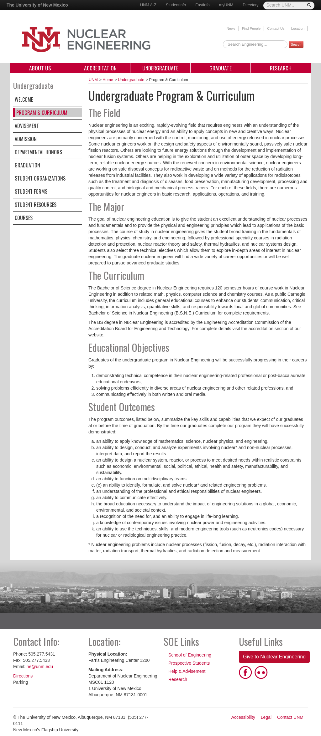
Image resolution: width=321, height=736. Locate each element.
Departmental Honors (38, 152)
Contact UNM (290, 717)
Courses (24, 218)
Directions (23, 675)
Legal (266, 717)
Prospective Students (189, 663)
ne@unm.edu (40, 666)
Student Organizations (40, 178)
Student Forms (31, 191)
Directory (250, 5)
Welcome (24, 99)
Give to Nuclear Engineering (274, 656)
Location (297, 28)
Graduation (27, 165)
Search (296, 44)
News (231, 28)
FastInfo (202, 5)
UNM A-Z (148, 5)
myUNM (226, 5)
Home (108, 80)
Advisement (27, 126)
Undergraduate (160, 68)
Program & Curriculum (41, 112)
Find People (251, 28)
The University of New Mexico (37, 5)
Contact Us (275, 28)
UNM (93, 80)
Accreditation (100, 68)
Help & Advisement (186, 671)
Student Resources (35, 204)
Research (281, 68)
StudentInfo (176, 5)
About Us (40, 68)
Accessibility (243, 717)
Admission (26, 139)
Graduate (220, 68)
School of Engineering (189, 654)
